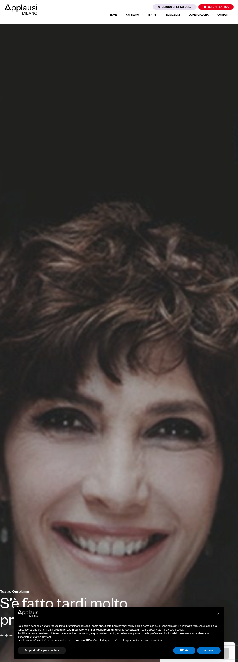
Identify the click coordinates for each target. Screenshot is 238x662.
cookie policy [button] (175, 629)
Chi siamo (132, 14)
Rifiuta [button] (184, 650)
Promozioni (172, 14)
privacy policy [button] (126, 625)
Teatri (152, 14)
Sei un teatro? (216, 7)
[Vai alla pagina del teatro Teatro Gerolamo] (14, 591)
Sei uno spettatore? (174, 7)
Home (113, 14)
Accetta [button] (208, 650)
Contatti (223, 14)
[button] (218, 613)
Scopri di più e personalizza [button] (42, 650)
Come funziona (199, 14)
